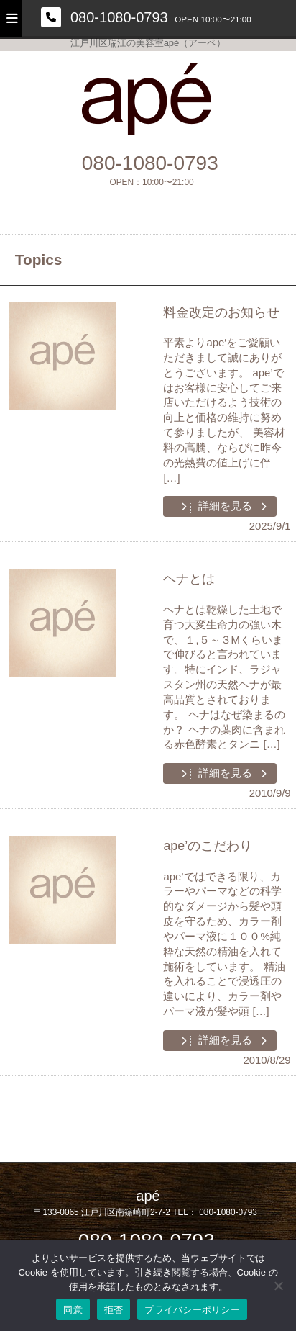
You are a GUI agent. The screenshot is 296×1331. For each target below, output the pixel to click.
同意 (73, 1309)
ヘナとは (189, 579)
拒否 (114, 1309)
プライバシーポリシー (192, 1309)
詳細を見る (223, 506)
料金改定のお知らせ (221, 312)
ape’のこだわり (207, 846)
